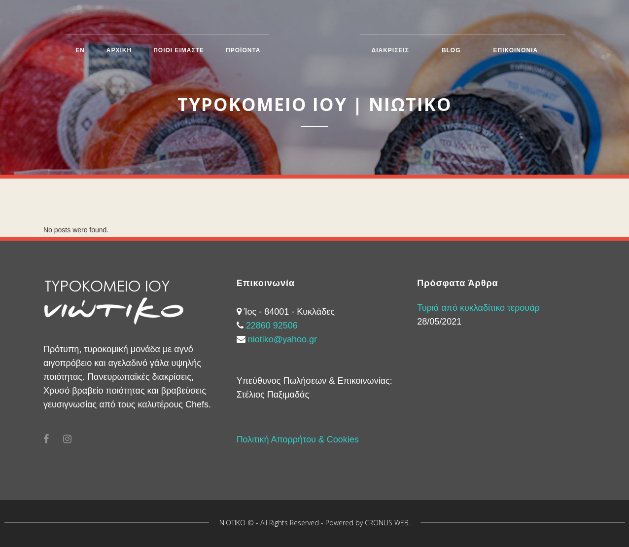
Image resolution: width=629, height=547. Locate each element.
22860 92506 (272, 325)
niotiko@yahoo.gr (282, 339)
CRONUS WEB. (387, 522)
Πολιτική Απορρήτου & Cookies (298, 439)
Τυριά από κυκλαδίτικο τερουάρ (478, 308)
